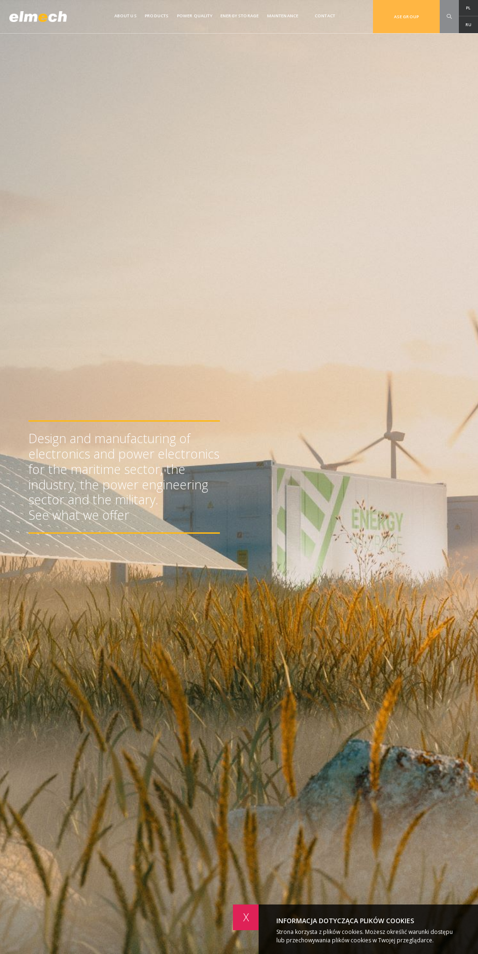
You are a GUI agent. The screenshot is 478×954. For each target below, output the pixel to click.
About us (125, 16)
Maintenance (283, 16)
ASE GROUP (406, 17)
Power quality (194, 16)
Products (157, 16)
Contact (325, 16)
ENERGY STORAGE (239, 16)
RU (468, 24)
